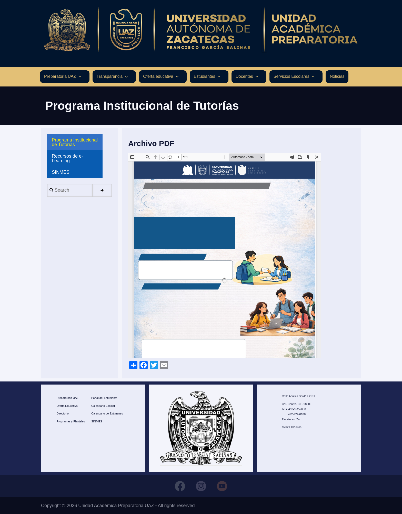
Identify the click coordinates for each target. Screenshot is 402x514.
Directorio (63, 413)
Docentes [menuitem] (244, 76)
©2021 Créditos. (292, 427)
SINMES (96, 421)
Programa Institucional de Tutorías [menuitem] (75, 142)
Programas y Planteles (71, 421)
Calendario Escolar (103, 405)
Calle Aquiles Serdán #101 (298, 396)
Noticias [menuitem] (337, 76)
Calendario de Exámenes (107, 413)
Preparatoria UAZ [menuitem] (60, 76)
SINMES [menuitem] (60, 172)
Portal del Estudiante (104, 397)
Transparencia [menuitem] (110, 76)
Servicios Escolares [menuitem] (291, 76)
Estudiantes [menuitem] (204, 76)
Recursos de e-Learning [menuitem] (67, 158)
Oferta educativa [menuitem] (158, 76)
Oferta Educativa (67, 405)
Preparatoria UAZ (68, 397)
